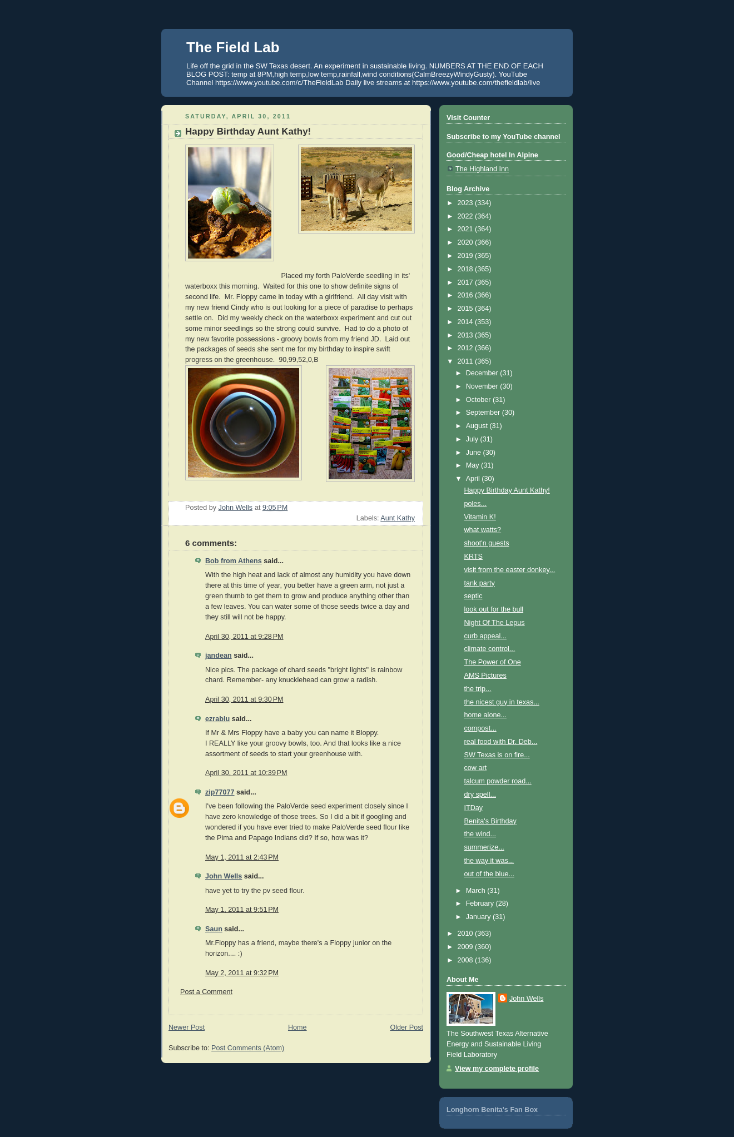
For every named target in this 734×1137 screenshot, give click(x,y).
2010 (466, 933)
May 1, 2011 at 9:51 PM (242, 909)
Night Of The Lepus (494, 623)
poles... (475, 504)
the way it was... (489, 861)
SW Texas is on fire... (497, 755)
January (479, 917)
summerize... (484, 847)
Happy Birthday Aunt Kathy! (507, 490)
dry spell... (480, 794)
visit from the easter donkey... (510, 570)
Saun (213, 929)
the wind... (480, 834)
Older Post (406, 1027)
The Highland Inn (482, 169)
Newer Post (186, 1027)
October (479, 400)
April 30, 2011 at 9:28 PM (244, 637)
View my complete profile (497, 1069)
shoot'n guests (486, 543)
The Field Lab (233, 47)
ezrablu (217, 719)
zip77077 (220, 792)
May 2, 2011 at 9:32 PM (242, 973)
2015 (466, 308)
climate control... (489, 649)
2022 (466, 216)
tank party (479, 583)
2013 (466, 335)
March (477, 891)
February (481, 903)
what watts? (483, 530)
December (483, 373)
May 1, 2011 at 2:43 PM (242, 857)
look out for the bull (494, 609)
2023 (466, 203)
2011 (466, 361)
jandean (218, 655)
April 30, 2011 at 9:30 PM (244, 699)
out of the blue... (489, 874)
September (484, 412)
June (474, 452)
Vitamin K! (480, 517)
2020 (466, 242)
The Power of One (492, 662)
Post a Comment (206, 992)
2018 (466, 269)
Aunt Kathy (397, 518)
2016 (466, 295)
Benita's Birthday (490, 821)
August (478, 426)
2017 (466, 282)
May (473, 465)
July (473, 439)
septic (473, 596)
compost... (480, 728)
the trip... (478, 689)
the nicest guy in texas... (501, 702)
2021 (466, 229)
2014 (466, 322)
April (474, 479)
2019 (466, 256)
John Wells (223, 876)
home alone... (485, 715)
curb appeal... (485, 636)
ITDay (473, 808)
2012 (466, 348)
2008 (466, 960)
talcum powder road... (498, 781)
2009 (466, 947)
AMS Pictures (485, 675)
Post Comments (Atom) (247, 1048)
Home (297, 1027)
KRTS (473, 556)
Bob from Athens (233, 561)
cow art (475, 768)
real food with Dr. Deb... (501, 742)
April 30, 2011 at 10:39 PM (246, 773)
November (483, 386)
